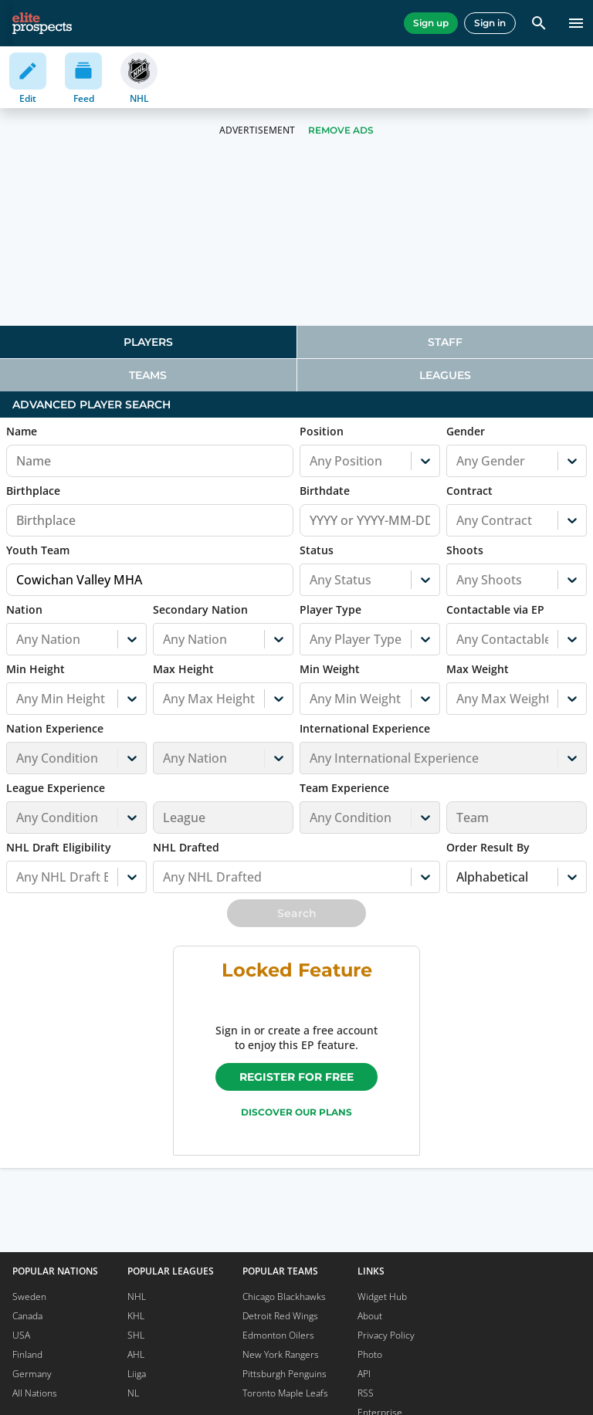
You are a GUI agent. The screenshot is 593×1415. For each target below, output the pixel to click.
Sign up (431, 23)
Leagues (445, 375)
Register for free (296, 1077)
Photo (369, 1354)
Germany (32, 1373)
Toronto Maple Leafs (285, 1393)
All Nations (34, 1393)
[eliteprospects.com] (42, 23)
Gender (465, 431)
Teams (148, 375)
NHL (136, 1296)
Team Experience (344, 787)
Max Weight (477, 669)
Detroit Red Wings (280, 1315)
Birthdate (325, 490)
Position (322, 431)
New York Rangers (280, 1354)
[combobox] (311, 460)
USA (21, 1335)
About (369, 1315)
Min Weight (330, 669)
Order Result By (488, 847)
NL (133, 1393)
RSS (365, 1393)
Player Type (330, 609)
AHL (135, 1354)
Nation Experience (54, 728)
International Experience (365, 728)
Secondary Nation (200, 609)
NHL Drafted (186, 847)
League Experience (55, 787)
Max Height (183, 669)
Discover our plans (296, 1112)
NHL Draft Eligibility (58, 847)
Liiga (136, 1373)
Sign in (490, 23)
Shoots (464, 550)
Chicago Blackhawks (284, 1296)
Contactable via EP (495, 609)
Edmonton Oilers (278, 1335)
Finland (27, 1354)
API (364, 1373)
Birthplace (33, 490)
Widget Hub (382, 1296)
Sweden (29, 1296)
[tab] (148, 342)
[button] (76, 747)
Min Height (35, 669)
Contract (469, 490)
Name (21, 431)
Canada (27, 1315)
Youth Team (37, 550)
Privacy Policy (386, 1335)
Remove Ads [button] (341, 130)
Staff (445, 342)
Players (148, 342)
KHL (135, 1315)
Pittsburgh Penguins (284, 1373)
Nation (24, 609)
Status (317, 550)
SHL (135, 1335)
